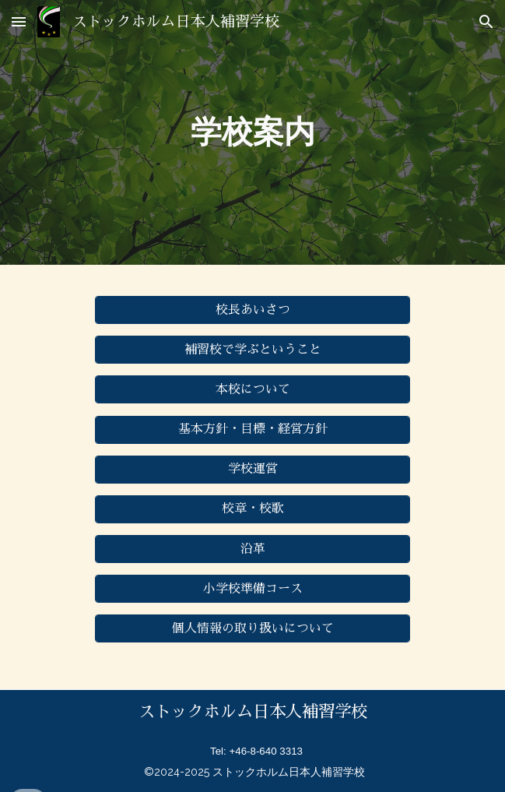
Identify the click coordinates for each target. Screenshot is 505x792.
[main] (252, 132)
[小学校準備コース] (252, 589)
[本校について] (252, 390)
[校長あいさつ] (252, 310)
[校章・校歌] (252, 509)
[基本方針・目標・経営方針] (252, 429)
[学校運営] (252, 469)
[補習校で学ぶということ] (252, 350)
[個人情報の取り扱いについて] (252, 629)
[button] (18, 21)
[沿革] (252, 549)
